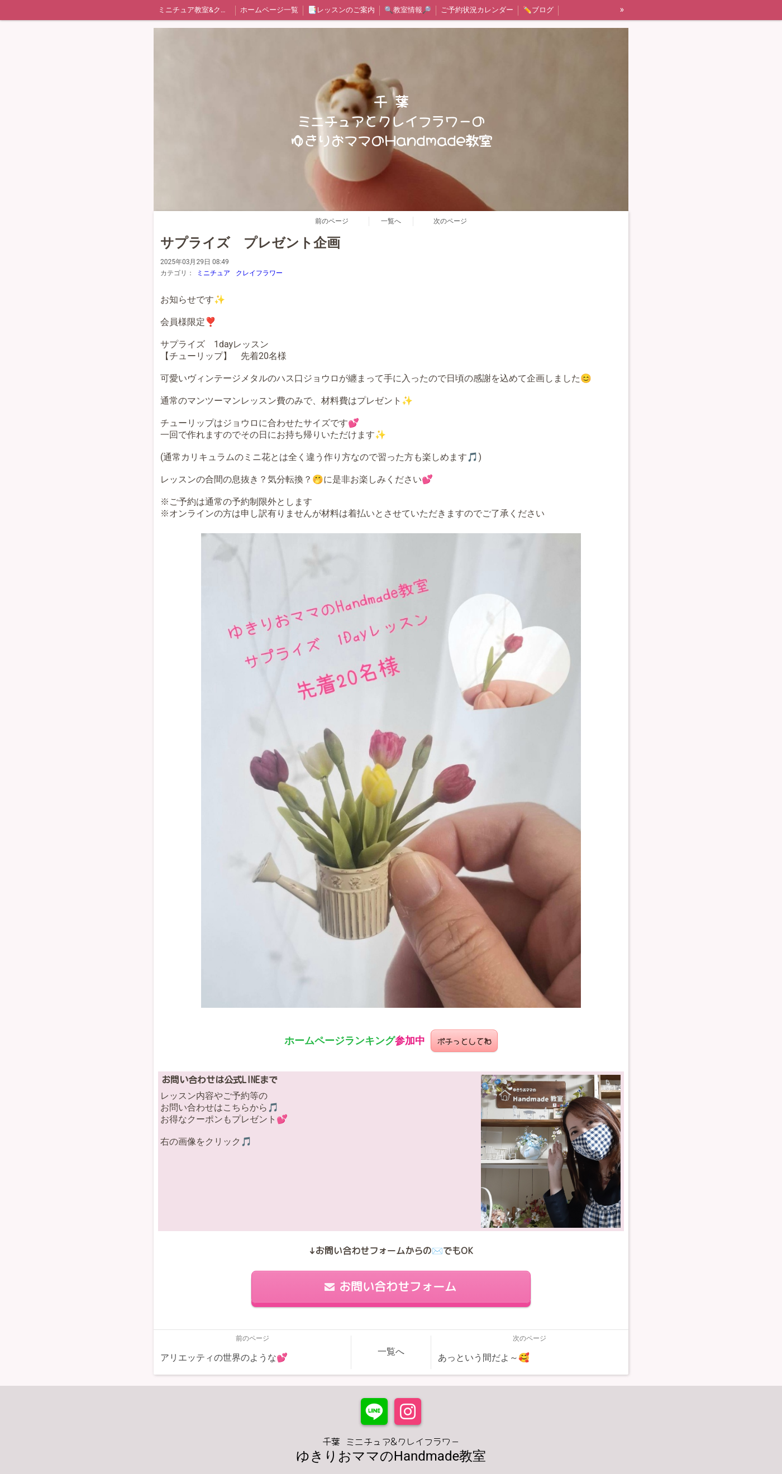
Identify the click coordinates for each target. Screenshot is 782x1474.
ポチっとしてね (464, 1040)
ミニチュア (213, 273)
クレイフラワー (259, 273)
